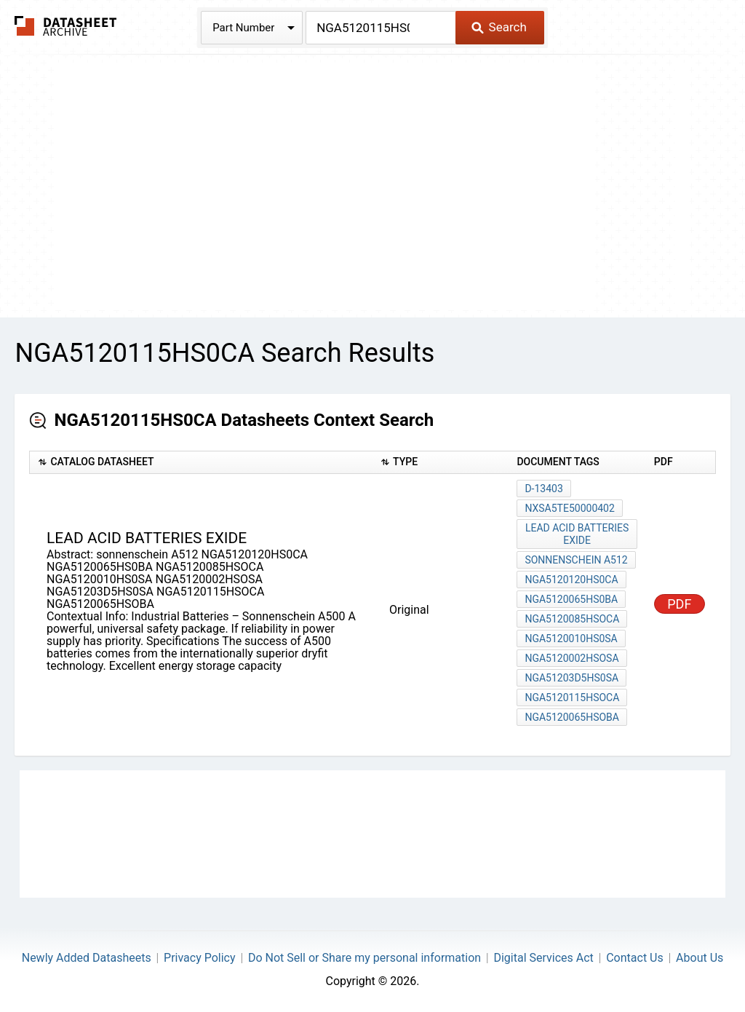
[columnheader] (201, 462)
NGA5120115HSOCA (572, 697)
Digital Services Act (543, 958)
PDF (679, 604)
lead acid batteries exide (577, 534)
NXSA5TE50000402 (569, 508)
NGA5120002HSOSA (571, 658)
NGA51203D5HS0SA (571, 678)
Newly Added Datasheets (86, 958)
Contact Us (635, 958)
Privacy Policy (200, 958)
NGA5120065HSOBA (572, 717)
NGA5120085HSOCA (572, 619)
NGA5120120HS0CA (571, 579)
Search (498, 27)
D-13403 (543, 488)
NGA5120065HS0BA (571, 599)
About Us (699, 958)
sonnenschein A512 (576, 560)
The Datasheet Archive (66, 26)
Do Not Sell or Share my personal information (364, 958)
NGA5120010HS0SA (571, 638)
